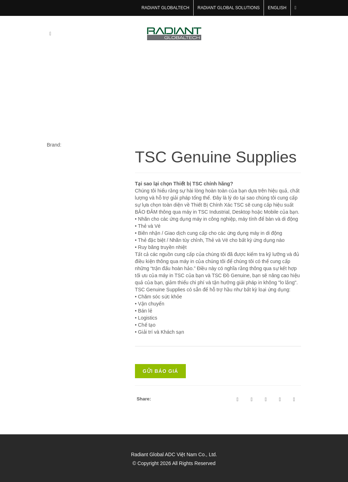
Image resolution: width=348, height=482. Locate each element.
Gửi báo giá (160, 371)
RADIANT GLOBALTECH (165, 7)
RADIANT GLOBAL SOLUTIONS (228, 7)
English (277, 7)
